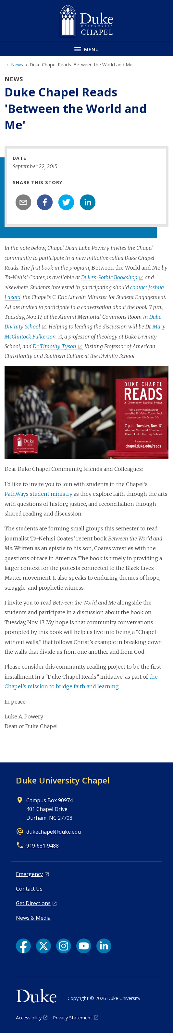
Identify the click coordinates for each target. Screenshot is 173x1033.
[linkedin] (88, 202)
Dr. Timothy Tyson (54, 346)
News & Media (33, 917)
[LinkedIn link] (103, 946)
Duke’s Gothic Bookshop (109, 277)
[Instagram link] (63, 946)
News (17, 64)
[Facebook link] (23, 946)
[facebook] (45, 202)
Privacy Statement (72, 1018)
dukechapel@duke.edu (53, 831)
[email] (23, 202)
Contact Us (29, 888)
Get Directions (33, 903)
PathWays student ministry (38, 494)
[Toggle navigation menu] (86, 49)
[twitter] (66, 202)
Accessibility (29, 1018)
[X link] (43, 946)
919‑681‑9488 (42, 845)
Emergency (29, 874)
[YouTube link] (83, 946)
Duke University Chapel (62, 780)
